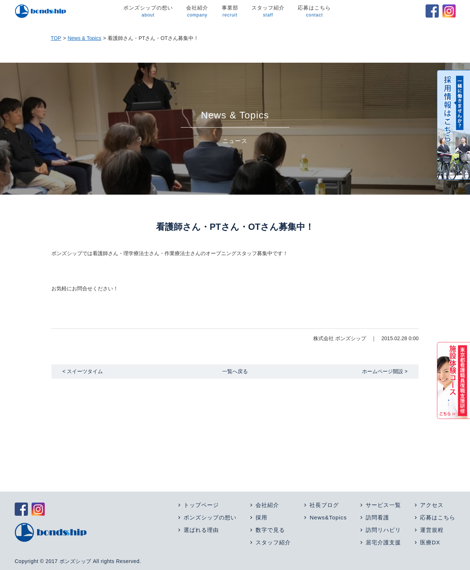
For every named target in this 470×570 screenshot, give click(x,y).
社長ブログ (324, 505)
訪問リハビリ (383, 530)
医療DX (430, 542)
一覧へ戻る (235, 371)
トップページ (201, 505)
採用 (261, 517)
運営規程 (432, 530)
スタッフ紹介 (267, 11)
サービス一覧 (383, 505)
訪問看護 (377, 517)
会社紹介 (197, 11)
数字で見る (270, 530)
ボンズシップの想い (148, 11)
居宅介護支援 (383, 542)
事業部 (229, 11)
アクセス (432, 505)
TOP (56, 38)
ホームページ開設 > (385, 371)
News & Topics (84, 38)
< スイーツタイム (82, 371)
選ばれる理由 (201, 530)
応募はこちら (314, 11)
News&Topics (328, 517)
